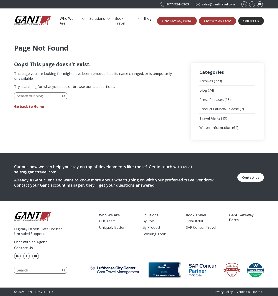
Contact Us (251, 21)
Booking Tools (154, 234)
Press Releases (211, 99)
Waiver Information (215, 127)
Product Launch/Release (219, 109)
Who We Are (66, 21)
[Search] (40, 95)
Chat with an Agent (217, 21)
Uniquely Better (112, 227)
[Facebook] (252, 4)
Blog (148, 18)
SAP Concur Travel (201, 227)
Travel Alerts (209, 118)
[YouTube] (260, 4)
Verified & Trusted (249, 292)
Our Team (107, 221)
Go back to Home (29, 106)
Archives (206, 81)
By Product (151, 227)
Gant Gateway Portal (177, 21)
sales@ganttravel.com (35, 171)
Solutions (97, 18)
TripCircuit (194, 221)
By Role (148, 221)
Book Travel (120, 21)
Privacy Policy (223, 292)
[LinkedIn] (244, 4)
